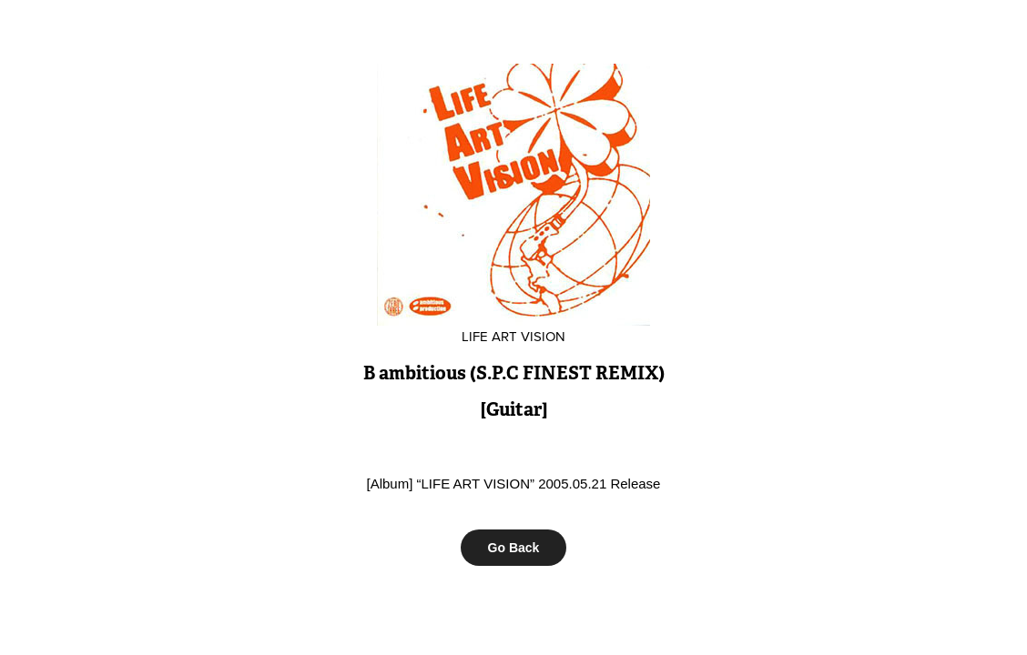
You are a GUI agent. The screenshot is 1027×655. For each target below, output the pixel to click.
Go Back (514, 547)
